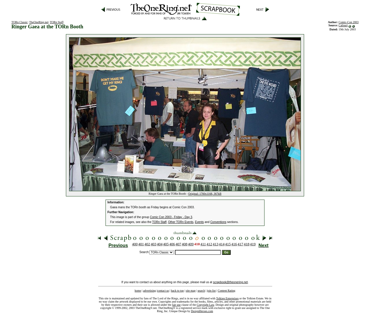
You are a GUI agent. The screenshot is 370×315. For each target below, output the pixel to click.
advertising (149, 290)
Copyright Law (205, 304)
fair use (176, 304)
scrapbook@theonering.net (230, 282)
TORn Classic (20, 22)
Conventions (218, 222)
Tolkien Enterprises (227, 298)
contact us (163, 290)
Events (199, 222)
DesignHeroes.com (202, 311)
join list (211, 290)
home (138, 290)
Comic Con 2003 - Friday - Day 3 (171, 217)
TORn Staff (56, 22)
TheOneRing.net (38, 22)
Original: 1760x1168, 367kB (204, 193)
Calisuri (343, 25)
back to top (177, 290)
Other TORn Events (180, 222)
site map (191, 290)
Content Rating (226, 290)
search (201, 290)
